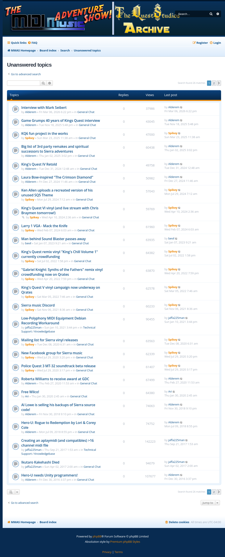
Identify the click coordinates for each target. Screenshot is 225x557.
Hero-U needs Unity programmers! (49, 475)
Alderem (30, 112)
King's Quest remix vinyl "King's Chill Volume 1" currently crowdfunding (59, 254)
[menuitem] (32, 43)
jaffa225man (33, 327)
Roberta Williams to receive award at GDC (55, 378)
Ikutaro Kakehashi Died (40, 462)
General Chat (86, 112)
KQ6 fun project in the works (44, 133)
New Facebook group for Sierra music (51, 353)
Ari (27, 396)
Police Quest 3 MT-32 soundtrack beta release (58, 365)
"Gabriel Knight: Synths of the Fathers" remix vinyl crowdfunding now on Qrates (62, 272)
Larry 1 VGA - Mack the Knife (44, 225)
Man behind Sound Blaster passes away (53, 238)
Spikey (29, 138)
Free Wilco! (30, 391)
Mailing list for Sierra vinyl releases (49, 340)
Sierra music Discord (38, 305)
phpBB (97, 536)
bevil (28, 243)
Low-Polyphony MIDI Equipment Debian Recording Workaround (53, 320)
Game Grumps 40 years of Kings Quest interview (60, 120)
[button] (219, 83)
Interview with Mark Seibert (44, 107)
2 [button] (214, 83)
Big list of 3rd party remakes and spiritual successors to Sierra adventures (55, 149)
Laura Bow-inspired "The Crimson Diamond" (57, 177)
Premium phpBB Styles (125, 542)
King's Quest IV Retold (39, 164)
